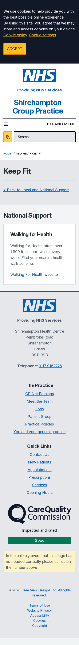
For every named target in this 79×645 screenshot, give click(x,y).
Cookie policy (15, 35)
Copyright (39, 625)
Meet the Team (40, 401)
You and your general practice (39, 432)
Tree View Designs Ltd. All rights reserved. (46, 592)
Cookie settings (42, 35)
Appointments (40, 469)
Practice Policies (39, 424)
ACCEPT (14, 48)
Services (39, 485)
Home (7, 153)
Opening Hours (40, 492)
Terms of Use (39, 605)
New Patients (39, 462)
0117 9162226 (50, 366)
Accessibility (39, 615)
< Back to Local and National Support (36, 190)
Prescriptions (39, 477)
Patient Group (39, 416)
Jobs (39, 409)
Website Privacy (39, 610)
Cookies (39, 620)
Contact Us (39, 454)
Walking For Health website (34, 274)
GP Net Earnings (39, 394)
